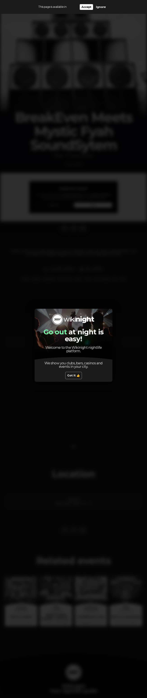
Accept (86, 7)
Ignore (101, 7)
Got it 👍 (73, 375)
